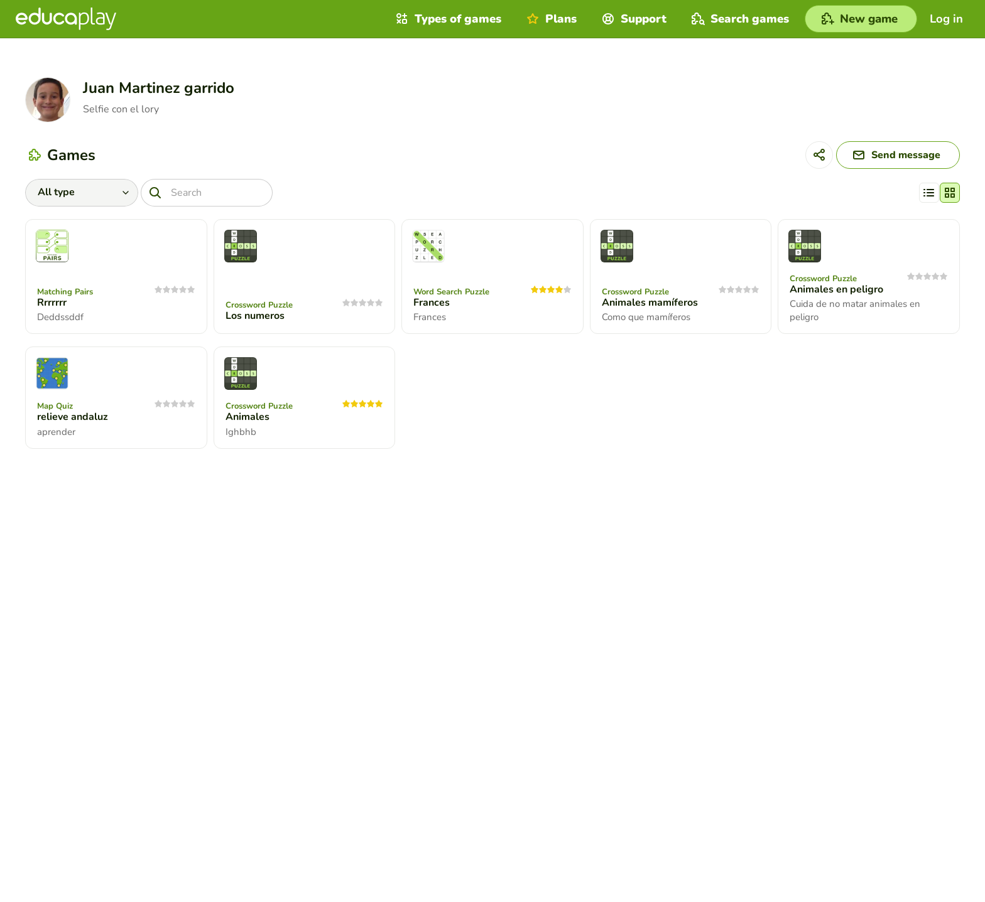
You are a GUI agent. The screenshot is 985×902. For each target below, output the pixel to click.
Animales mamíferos (650, 303)
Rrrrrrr (52, 303)
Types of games (447, 18)
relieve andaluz (72, 417)
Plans (550, 18)
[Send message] (898, 155)
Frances (431, 303)
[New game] (861, 19)
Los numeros (255, 316)
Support (633, 18)
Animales (247, 417)
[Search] (207, 193)
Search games (738, 18)
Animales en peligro (836, 289)
